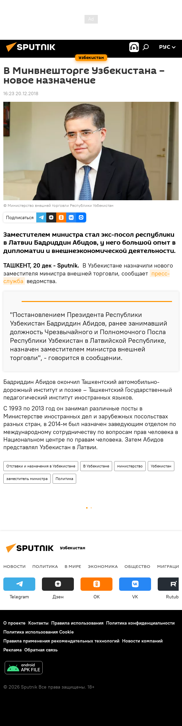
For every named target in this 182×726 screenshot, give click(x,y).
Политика (64, 478)
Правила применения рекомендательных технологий (61, 641)
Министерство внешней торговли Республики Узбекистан (60, 205)
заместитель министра (27, 478)
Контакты (38, 623)
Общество (137, 566)
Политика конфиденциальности (140, 623)
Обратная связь (41, 650)
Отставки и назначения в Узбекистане (40, 465)
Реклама (12, 650)
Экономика (103, 566)
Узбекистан (161, 465)
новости (14, 566)
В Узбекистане (96, 465)
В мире (73, 566)
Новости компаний (142, 641)
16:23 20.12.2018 (20, 93)
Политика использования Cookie (38, 632)
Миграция (169, 566)
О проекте (14, 623)
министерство (130, 465)
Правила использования (77, 623)
